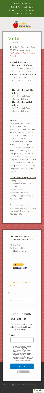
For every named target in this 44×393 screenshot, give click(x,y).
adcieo (33, 385)
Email (12, 335)
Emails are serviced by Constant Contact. (22, 359)
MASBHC (22, 22)
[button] (38, 391)
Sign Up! (22, 366)
